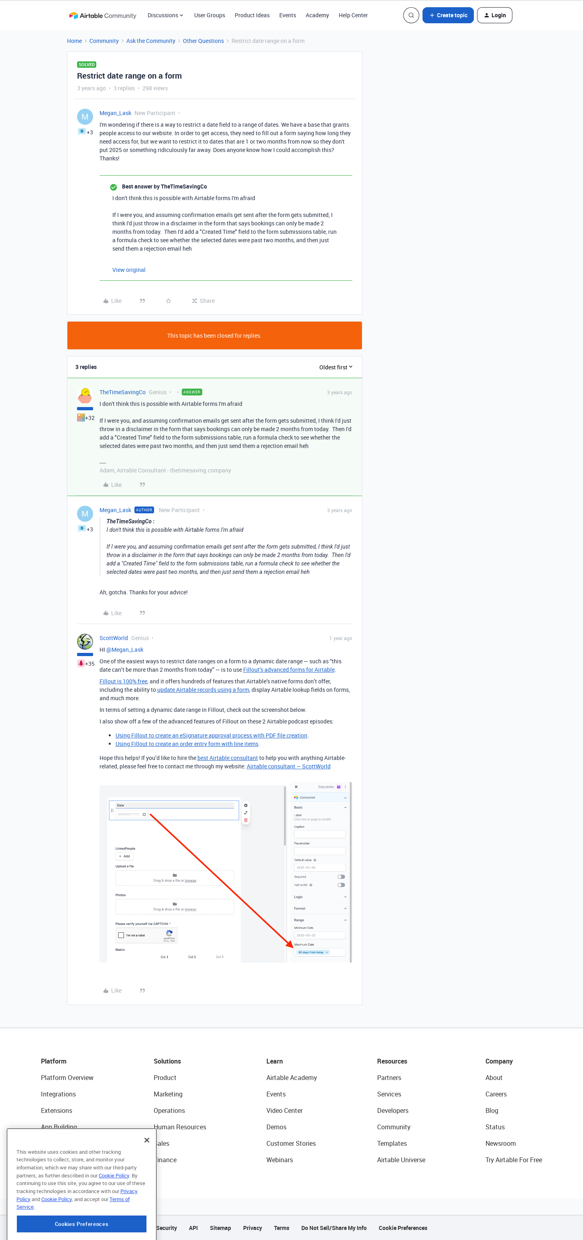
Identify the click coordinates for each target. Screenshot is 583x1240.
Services (389, 1094)
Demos (276, 1126)
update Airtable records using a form (203, 689)
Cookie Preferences (403, 1228)
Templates (392, 1143)
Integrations (58, 1094)
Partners (389, 1077)
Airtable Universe (401, 1159)
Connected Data (64, 1159)
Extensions (56, 1110)
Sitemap (220, 1228)
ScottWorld (114, 638)
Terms (281, 1228)
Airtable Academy (291, 1077)
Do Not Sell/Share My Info (334, 1228)
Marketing (168, 1094)
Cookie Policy (114, 1213)
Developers (392, 1110)
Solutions (167, 1061)
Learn (274, 1061)
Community (104, 41)
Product (165, 1077)
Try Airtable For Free (513, 1159)
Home (74, 41)
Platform (54, 1061)
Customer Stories (291, 1143)
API (193, 1228)
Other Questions (203, 41)
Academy (317, 15)
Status (495, 1126)
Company (499, 1061)
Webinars (279, 1159)
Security (166, 1228)
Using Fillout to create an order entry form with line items (187, 744)
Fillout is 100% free (123, 681)
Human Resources (180, 1126)
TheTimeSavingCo (123, 392)
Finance (165, 1159)
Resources (392, 1061)
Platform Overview (67, 1077)
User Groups (209, 15)
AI (44, 1143)
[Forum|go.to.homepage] (102, 15)
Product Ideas (252, 15)
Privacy (252, 1228)
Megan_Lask (115, 113)
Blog (491, 1110)
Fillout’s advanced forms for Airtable (289, 669)
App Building (59, 1126)
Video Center (284, 1110)
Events (287, 15)
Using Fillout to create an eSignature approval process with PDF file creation (211, 735)
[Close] (147, 1178)
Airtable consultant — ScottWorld (289, 766)
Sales (161, 1143)
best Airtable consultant (227, 758)
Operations (169, 1110)
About (494, 1077)
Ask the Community (150, 41)
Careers (496, 1094)
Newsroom (500, 1143)
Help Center (353, 15)
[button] (448, 15)
